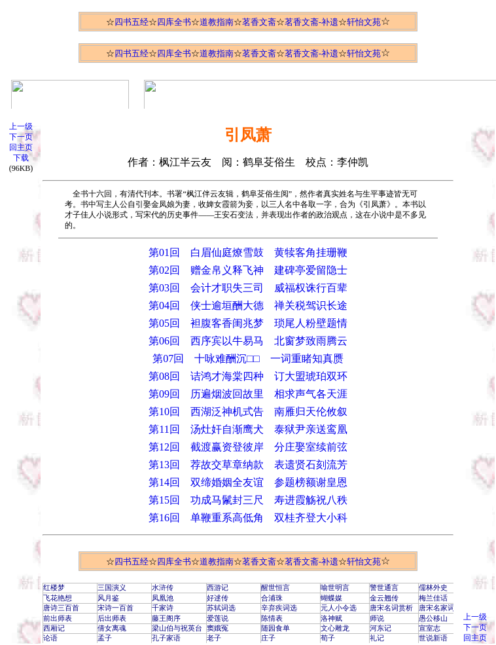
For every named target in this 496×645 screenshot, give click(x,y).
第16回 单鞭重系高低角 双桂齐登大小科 (248, 517)
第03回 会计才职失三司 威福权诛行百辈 (248, 287)
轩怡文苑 (364, 22)
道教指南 (217, 22)
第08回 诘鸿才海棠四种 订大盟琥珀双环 (248, 376)
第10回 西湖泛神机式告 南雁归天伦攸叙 (248, 411)
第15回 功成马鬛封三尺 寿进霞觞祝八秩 (248, 500)
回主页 (21, 147)
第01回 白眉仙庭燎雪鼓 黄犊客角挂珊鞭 (248, 252)
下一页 (21, 136)
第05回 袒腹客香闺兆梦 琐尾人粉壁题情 (248, 323)
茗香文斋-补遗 (311, 22)
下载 (21, 157)
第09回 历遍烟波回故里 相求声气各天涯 (248, 393)
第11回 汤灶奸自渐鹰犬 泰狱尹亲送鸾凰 (248, 429)
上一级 (21, 126)
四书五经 (132, 22)
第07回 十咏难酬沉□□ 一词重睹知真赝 (247, 358)
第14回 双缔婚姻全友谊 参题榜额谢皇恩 (248, 482)
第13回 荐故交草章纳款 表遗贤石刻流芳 (248, 464)
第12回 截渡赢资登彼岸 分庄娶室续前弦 (248, 446)
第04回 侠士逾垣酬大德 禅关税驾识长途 (248, 305)
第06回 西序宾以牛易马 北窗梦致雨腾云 (248, 340)
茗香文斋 (259, 22)
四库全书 (174, 22)
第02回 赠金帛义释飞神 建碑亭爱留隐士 (248, 270)
